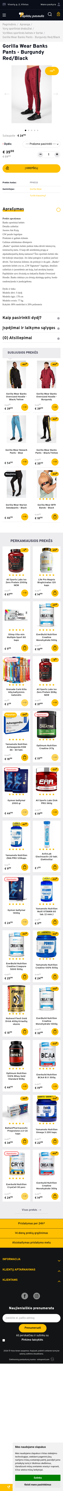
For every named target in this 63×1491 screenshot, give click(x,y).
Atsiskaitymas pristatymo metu (31, 1242)
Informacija (11, 1259)
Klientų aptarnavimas (19, 1270)
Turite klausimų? (38, 195)
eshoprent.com (43, 1359)
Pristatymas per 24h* (31, 1223)
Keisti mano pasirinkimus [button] (37, 1484)
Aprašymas (31, 209)
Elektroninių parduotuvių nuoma (22, 1359)
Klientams (10, 1280)
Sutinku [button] (38, 1477)
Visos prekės (29, 1210)
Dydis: (8, 144)
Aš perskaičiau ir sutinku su (32, 1338)
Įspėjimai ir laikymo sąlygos (31, 328)
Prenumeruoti (33, 1328)
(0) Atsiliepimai (31, 338)
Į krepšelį (21, 169)
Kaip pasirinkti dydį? (31, 318)
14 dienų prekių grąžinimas (31, 1233)
